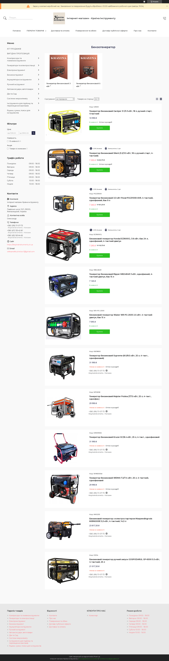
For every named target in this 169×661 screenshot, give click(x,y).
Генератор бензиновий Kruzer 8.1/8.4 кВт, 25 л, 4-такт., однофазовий (124, 437)
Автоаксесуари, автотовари (20, 89)
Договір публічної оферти (115, 31)
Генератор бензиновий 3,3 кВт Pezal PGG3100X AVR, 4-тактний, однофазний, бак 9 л (121, 199)
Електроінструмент (16, 70)
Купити (100, 128)
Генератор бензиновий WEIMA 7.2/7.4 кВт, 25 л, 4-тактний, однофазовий (119, 479)
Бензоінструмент (15, 75)
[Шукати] (5, 18)
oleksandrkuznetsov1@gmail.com (21, 252)
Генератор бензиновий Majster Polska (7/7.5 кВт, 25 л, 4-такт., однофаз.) (120, 397)
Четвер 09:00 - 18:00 (138, 624)
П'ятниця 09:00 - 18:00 (138, 627)
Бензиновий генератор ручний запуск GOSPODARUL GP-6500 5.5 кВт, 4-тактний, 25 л (124, 560)
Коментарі (93, 615)
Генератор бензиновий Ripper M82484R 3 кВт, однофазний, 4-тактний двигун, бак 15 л (121, 275)
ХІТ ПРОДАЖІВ (14, 49)
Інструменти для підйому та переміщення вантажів (20, 104)
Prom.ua (97, 656)
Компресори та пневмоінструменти (16, 59)
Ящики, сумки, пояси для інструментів (18, 111)
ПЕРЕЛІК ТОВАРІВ (35, 31)
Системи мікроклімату (17, 98)
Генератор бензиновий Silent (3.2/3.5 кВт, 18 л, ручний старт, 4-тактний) (121, 154)
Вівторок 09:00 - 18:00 (138, 618)
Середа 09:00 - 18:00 (138, 621)
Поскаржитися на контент (88, 659)
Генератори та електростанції (21, 65)
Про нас (138, 31)
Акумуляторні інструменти (19, 79)
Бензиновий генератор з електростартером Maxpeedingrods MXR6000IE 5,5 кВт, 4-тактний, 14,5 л (120, 520)
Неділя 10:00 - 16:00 (137, 632)
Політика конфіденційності (109, 659)
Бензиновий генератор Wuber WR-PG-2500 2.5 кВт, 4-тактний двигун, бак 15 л (120, 316)
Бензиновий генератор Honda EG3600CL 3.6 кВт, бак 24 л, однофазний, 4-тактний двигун (118, 240)
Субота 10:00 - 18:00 (137, 630)
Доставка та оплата (60, 31)
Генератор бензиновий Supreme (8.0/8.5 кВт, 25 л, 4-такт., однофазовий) (118, 357)
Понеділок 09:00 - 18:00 (139, 615)
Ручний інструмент (16, 84)
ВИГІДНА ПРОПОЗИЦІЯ (18, 53)
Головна (17, 31)
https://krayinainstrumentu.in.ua (20, 245)
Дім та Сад (12, 94)
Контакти (152, 31)
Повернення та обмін (85, 31)
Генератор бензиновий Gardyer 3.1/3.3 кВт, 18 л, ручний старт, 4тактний (120, 112)
